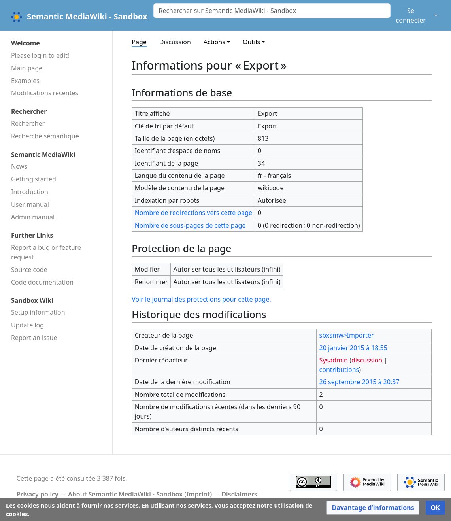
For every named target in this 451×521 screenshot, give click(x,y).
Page (139, 42)
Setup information (38, 312)
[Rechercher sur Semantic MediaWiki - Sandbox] (272, 10)
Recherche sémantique (45, 136)
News (19, 166)
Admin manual (33, 217)
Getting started (33, 179)
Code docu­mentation (42, 282)
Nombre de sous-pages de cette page (190, 225)
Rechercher (28, 123)
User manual (30, 204)
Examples (25, 80)
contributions (339, 369)
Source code (29, 269)
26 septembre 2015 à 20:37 (359, 382)
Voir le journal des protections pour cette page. (201, 299)
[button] (372, 508)
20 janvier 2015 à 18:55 (353, 348)
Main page (26, 68)
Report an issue (34, 337)
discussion (366, 360)
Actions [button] (214, 42)
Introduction (29, 191)
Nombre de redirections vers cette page (193, 212)
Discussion (175, 42)
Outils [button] (251, 42)
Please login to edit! (40, 55)
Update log (27, 325)
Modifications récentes (44, 93)
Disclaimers (239, 494)
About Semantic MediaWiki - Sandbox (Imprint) (140, 494)
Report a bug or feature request (46, 252)
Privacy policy (37, 494)
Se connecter (411, 15)
